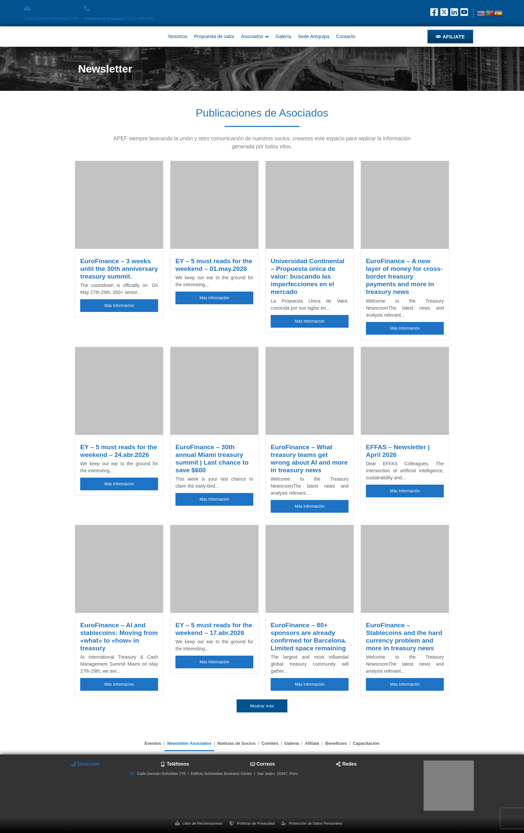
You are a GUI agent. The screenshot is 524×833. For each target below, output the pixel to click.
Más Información (119, 305)
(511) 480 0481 (119, 18)
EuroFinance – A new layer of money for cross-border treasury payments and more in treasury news (404, 276)
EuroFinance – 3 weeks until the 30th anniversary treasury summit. (119, 269)
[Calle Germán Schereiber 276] (27, 8)
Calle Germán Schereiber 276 (51, 18)
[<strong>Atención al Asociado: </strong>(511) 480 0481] (87, 8)
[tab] (164, 776)
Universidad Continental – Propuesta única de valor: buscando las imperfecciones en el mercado (308, 276)
